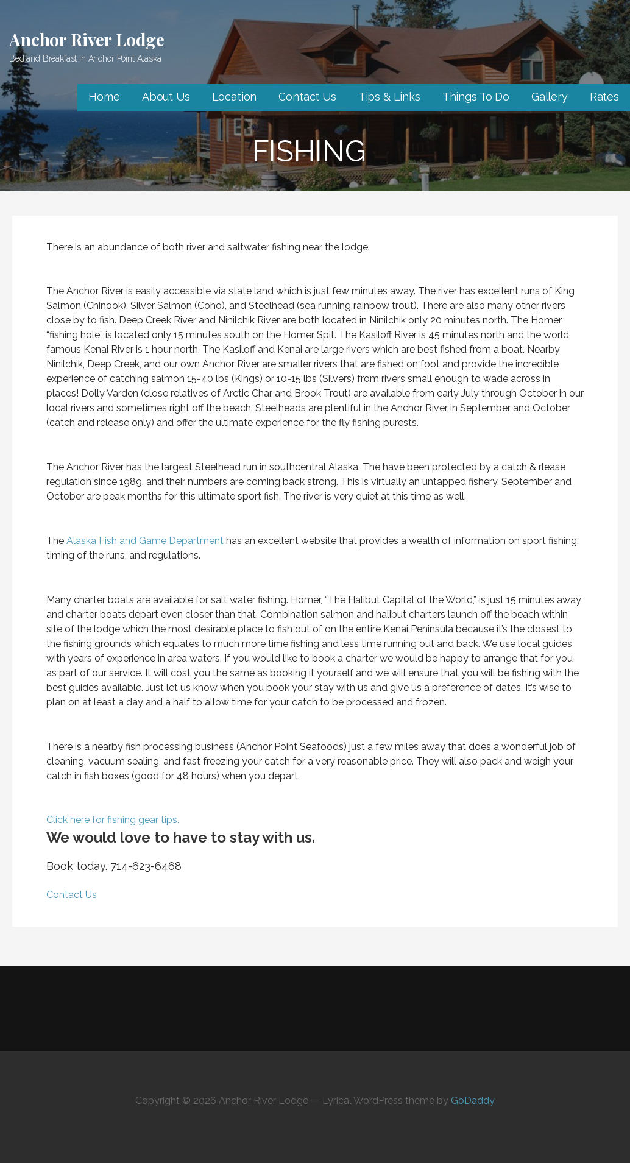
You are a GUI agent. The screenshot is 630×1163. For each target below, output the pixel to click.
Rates (604, 96)
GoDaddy (473, 1100)
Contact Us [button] (71, 894)
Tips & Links (389, 96)
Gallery (549, 96)
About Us (166, 96)
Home (103, 96)
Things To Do (475, 96)
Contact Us (307, 96)
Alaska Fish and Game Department (145, 540)
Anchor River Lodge (87, 39)
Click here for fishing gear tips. (114, 819)
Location (234, 96)
